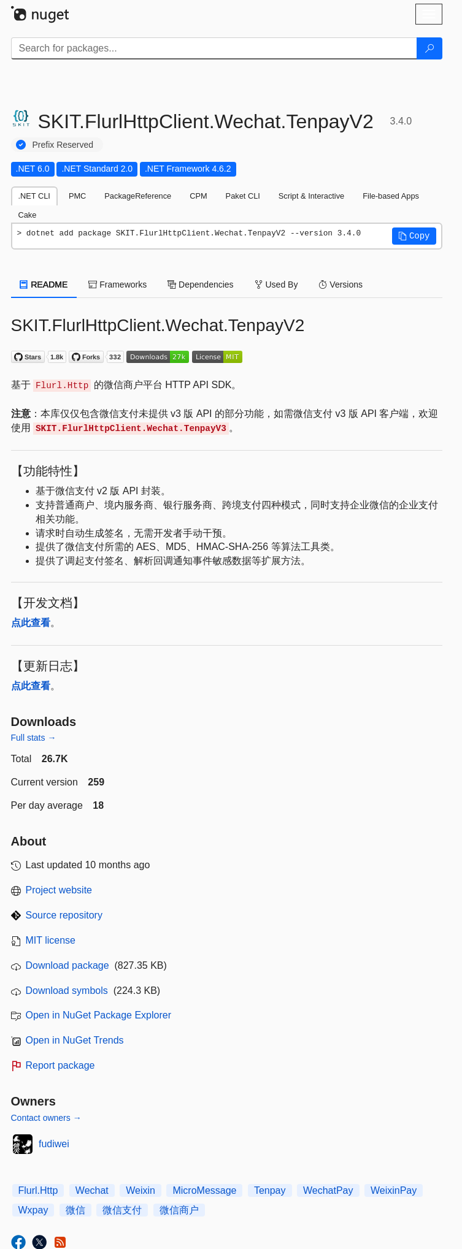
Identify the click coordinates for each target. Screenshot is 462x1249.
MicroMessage (204, 1190)
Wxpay (33, 1210)
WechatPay (328, 1190)
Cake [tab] (27, 215)
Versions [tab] (340, 284)
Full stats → (33, 738)
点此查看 (30, 622)
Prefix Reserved (63, 145)
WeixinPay (394, 1190)
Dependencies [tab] (200, 284)
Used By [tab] (276, 284)
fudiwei (54, 1144)
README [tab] (44, 284)
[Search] (429, 48)
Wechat (92, 1190)
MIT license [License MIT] (51, 940)
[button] (414, 236)
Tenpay (270, 1190)
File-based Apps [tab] (391, 196)
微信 (75, 1210)
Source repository (64, 915)
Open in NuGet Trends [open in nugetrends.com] (75, 1040)
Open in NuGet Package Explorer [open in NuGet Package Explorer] (98, 1015)
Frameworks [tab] (117, 284)
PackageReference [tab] (137, 196)
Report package (60, 1065)
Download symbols (67, 990)
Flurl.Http (38, 1190)
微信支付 (122, 1210)
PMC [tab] (77, 196)
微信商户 (179, 1210)
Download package (67, 965)
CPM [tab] (198, 196)
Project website (59, 890)
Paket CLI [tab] (243, 196)
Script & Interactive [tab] (311, 196)
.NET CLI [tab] (34, 196)
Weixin (140, 1190)
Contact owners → (46, 1118)
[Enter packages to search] (214, 48)
